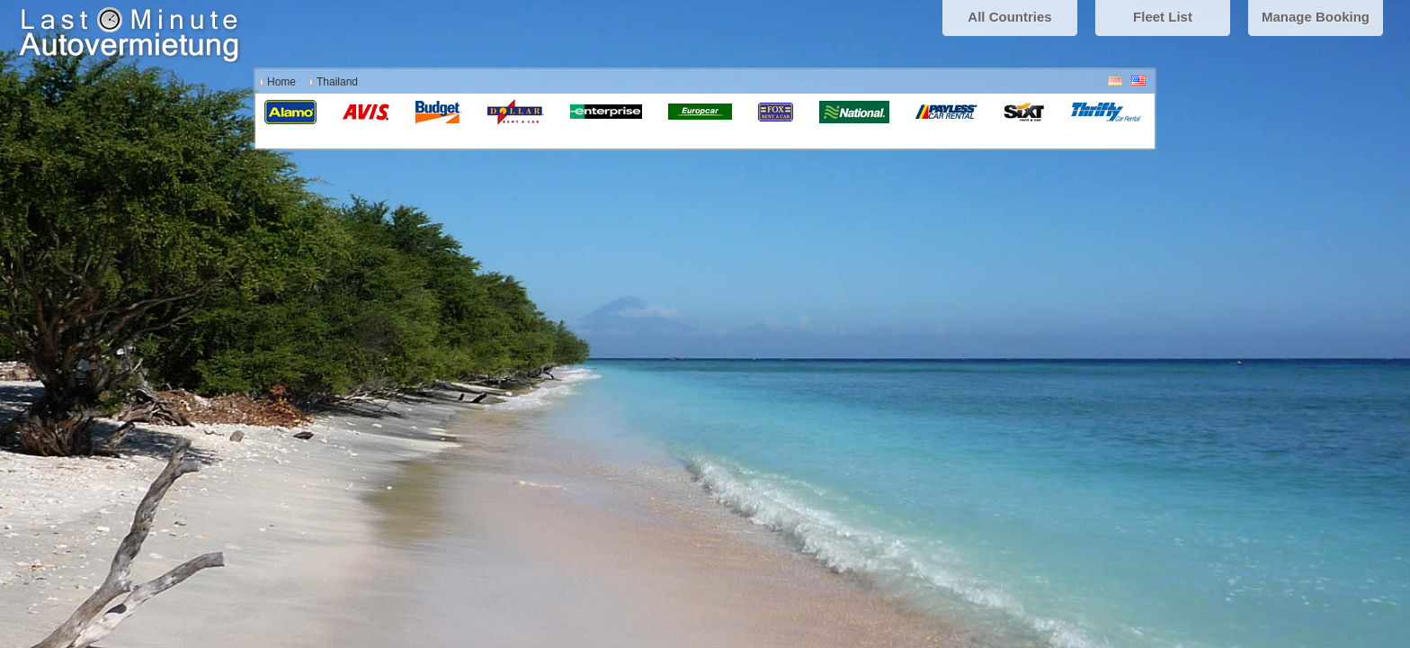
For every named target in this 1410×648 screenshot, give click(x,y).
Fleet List (1162, 16)
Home (281, 82)
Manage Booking (1316, 16)
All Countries (1009, 16)
